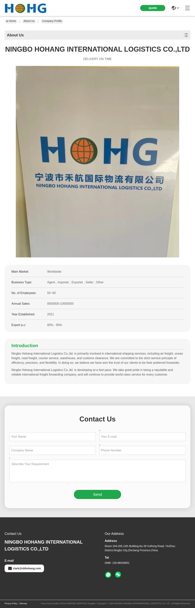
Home (11, 20)
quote (153, 8)
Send (97, 494)
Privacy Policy (11, 603)
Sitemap (23, 603)
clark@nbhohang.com (24, 568)
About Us (29, 20)
